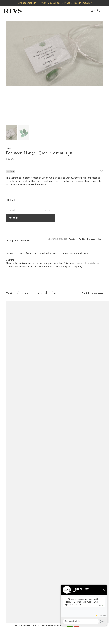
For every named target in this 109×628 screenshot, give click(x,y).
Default (11, 200)
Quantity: (13, 210)
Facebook (73, 239)
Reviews (25, 240)
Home (8, 148)
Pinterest (91, 239)
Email (100, 239)
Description (12, 240)
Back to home (89, 293)
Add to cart (14, 218)
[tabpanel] (54, 53)
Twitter (82, 239)
